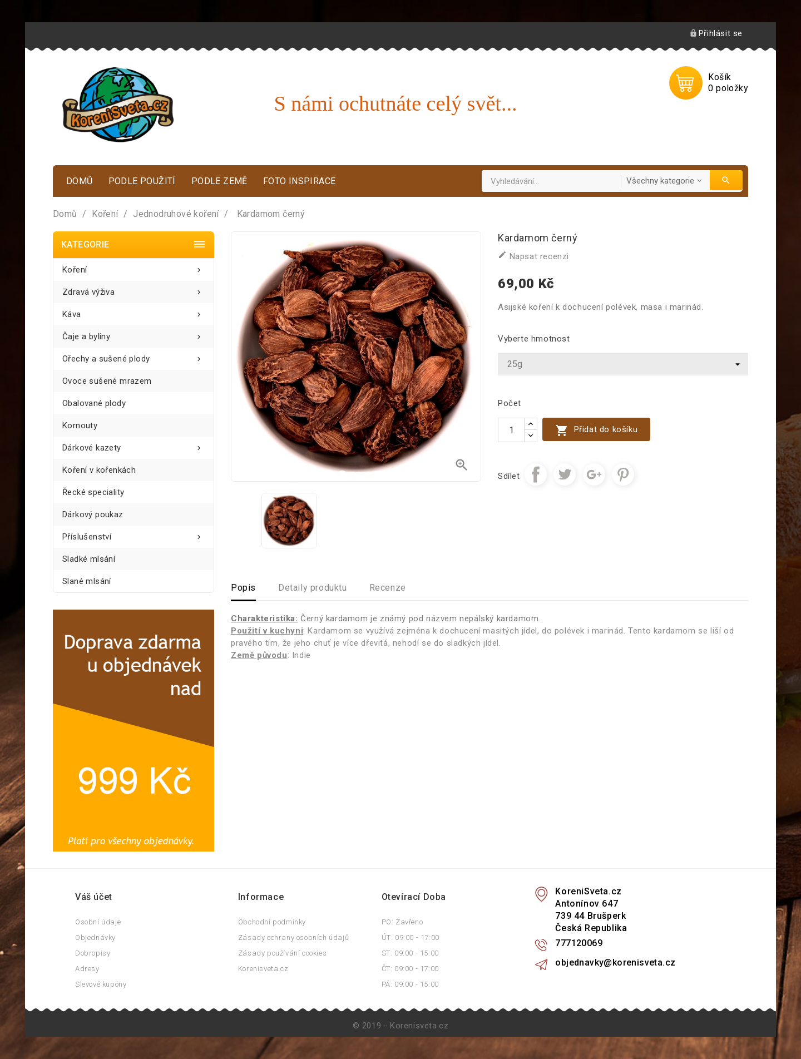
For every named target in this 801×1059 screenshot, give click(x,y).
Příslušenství (133, 534)
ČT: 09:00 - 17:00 (410, 968)
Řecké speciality (93, 492)
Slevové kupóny (100, 984)
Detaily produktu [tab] (312, 587)
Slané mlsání (86, 581)
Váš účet (93, 897)
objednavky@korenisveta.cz (615, 962)
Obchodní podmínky (272, 922)
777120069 (578, 943)
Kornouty (79, 425)
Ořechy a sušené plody (133, 356)
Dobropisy (92, 953)
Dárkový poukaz (92, 514)
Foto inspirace (299, 181)
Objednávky (95, 937)
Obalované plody (94, 403)
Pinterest (623, 474)
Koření (133, 267)
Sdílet (536, 474)
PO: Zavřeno (402, 922)
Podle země (219, 181)
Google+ (594, 474)
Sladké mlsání (88, 559)
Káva (133, 311)
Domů (79, 181)
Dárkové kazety (133, 445)
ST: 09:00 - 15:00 (410, 953)
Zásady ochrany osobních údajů (293, 937)
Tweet (564, 474)
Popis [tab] (243, 587)
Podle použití (142, 181)
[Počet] (511, 430)
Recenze (387, 587)
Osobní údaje (98, 922)
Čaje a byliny (133, 333)
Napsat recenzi (533, 255)
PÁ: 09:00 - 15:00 (410, 984)
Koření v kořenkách (99, 470)
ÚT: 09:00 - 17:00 (410, 937)
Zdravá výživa (133, 289)
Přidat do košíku (596, 430)
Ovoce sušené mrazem (107, 381)
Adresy (87, 968)
